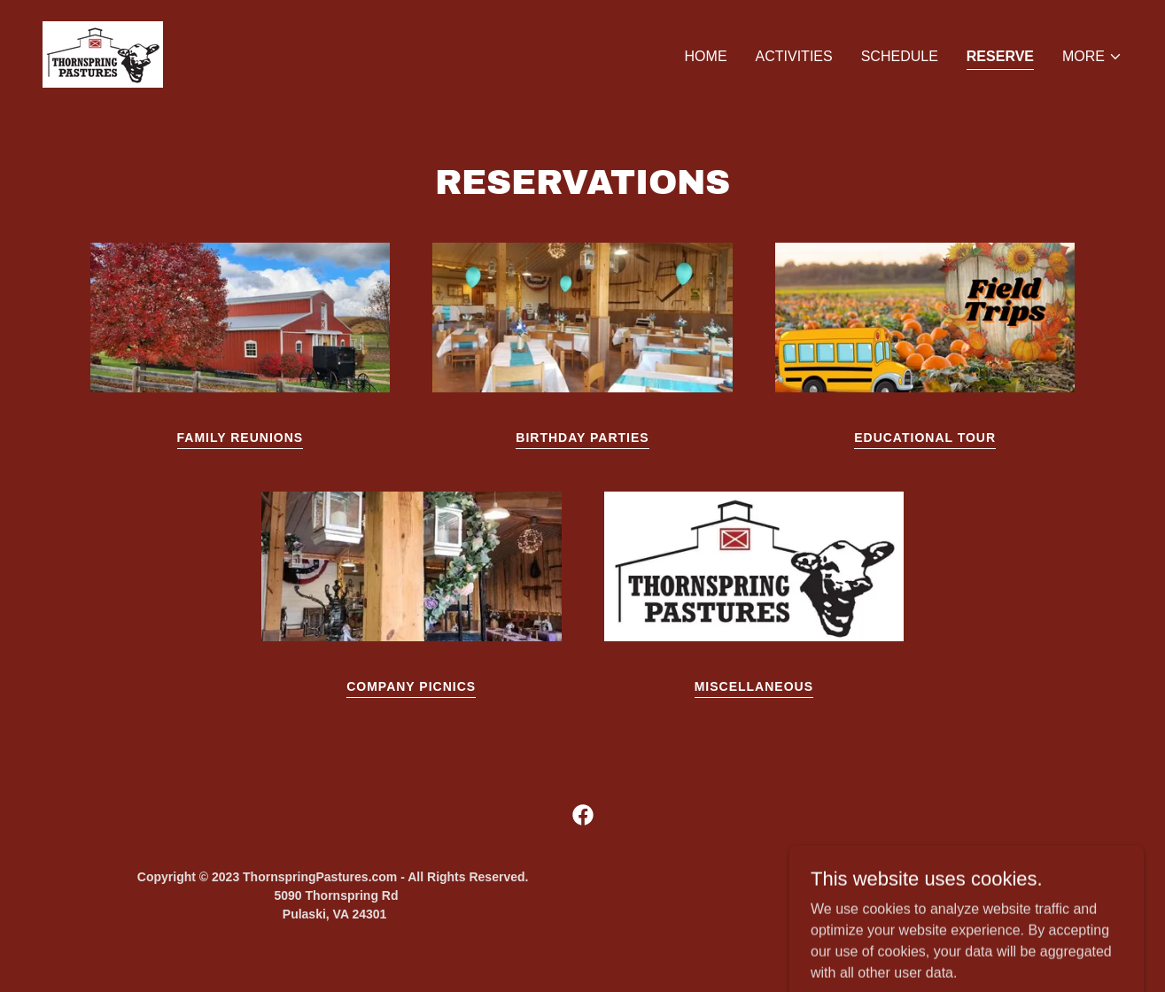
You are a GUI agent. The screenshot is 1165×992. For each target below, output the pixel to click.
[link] (103, 53)
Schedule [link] (899, 56)
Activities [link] (794, 56)
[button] (1092, 56)
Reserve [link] (1000, 56)
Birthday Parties (582, 437)
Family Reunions (240, 437)
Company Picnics (411, 686)
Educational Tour (925, 437)
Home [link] (706, 56)
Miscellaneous (754, 686)
